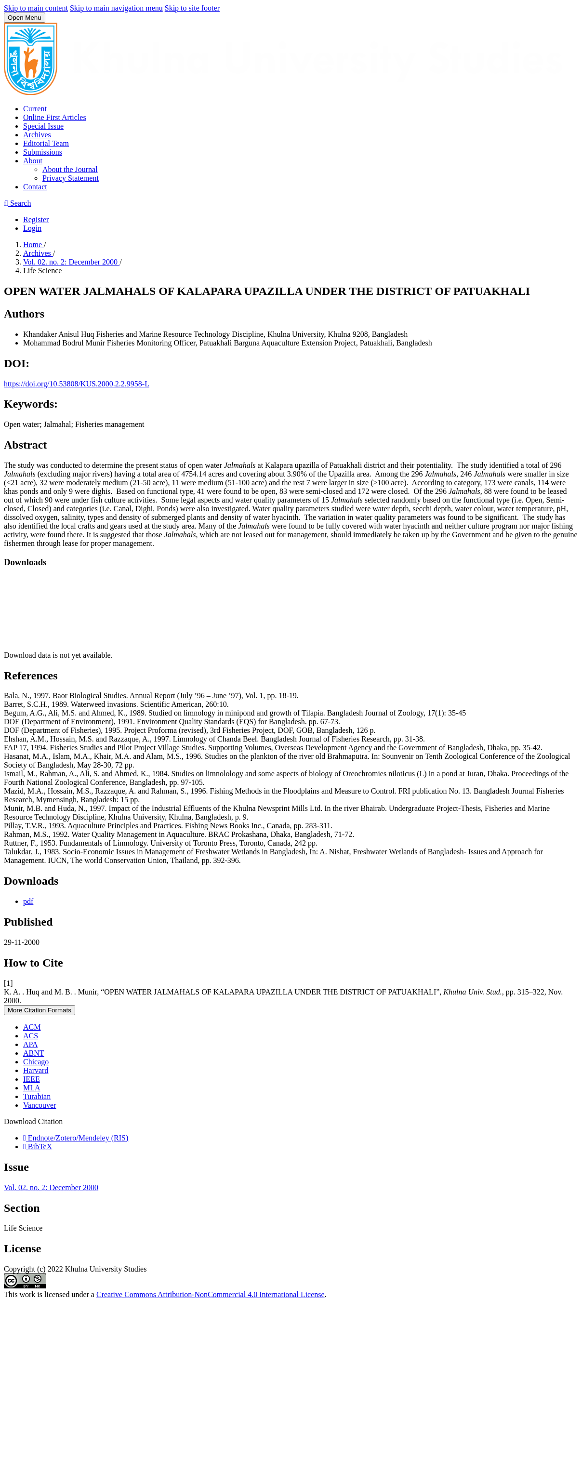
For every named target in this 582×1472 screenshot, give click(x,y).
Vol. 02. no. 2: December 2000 (71, 262)
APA (30, 1044)
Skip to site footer (192, 8)
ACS (30, 1036)
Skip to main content (36, 8)
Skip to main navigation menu (116, 8)
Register (36, 219)
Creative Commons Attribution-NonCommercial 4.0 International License (210, 1294)
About (32, 161)
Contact (35, 187)
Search (17, 203)
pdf (28, 901)
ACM (31, 1027)
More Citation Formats (39, 1010)
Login (32, 228)
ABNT (33, 1053)
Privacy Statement (70, 178)
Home (33, 244)
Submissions (42, 152)
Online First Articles (54, 117)
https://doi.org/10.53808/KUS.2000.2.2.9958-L (76, 384)
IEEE (31, 1079)
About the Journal (70, 169)
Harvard (35, 1070)
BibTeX (37, 1146)
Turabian (37, 1096)
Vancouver (39, 1105)
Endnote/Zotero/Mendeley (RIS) (75, 1138)
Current (35, 109)
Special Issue (43, 126)
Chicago (36, 1062)
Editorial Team (46, 143)
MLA (31, 1088)
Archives (37, 135)
